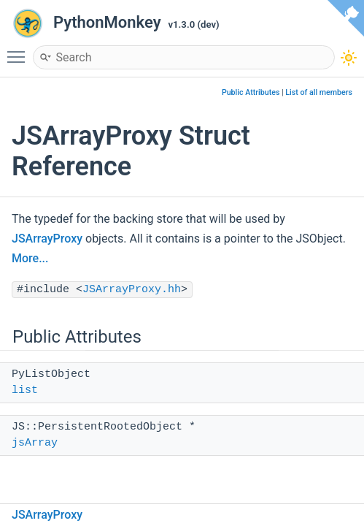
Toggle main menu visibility (19, 50)
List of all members (318, 92)
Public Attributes (251, 92)
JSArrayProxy (47, 238)
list (25, 390)
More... (30, 258)
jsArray (35, 443)
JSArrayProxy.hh (131, 289)
